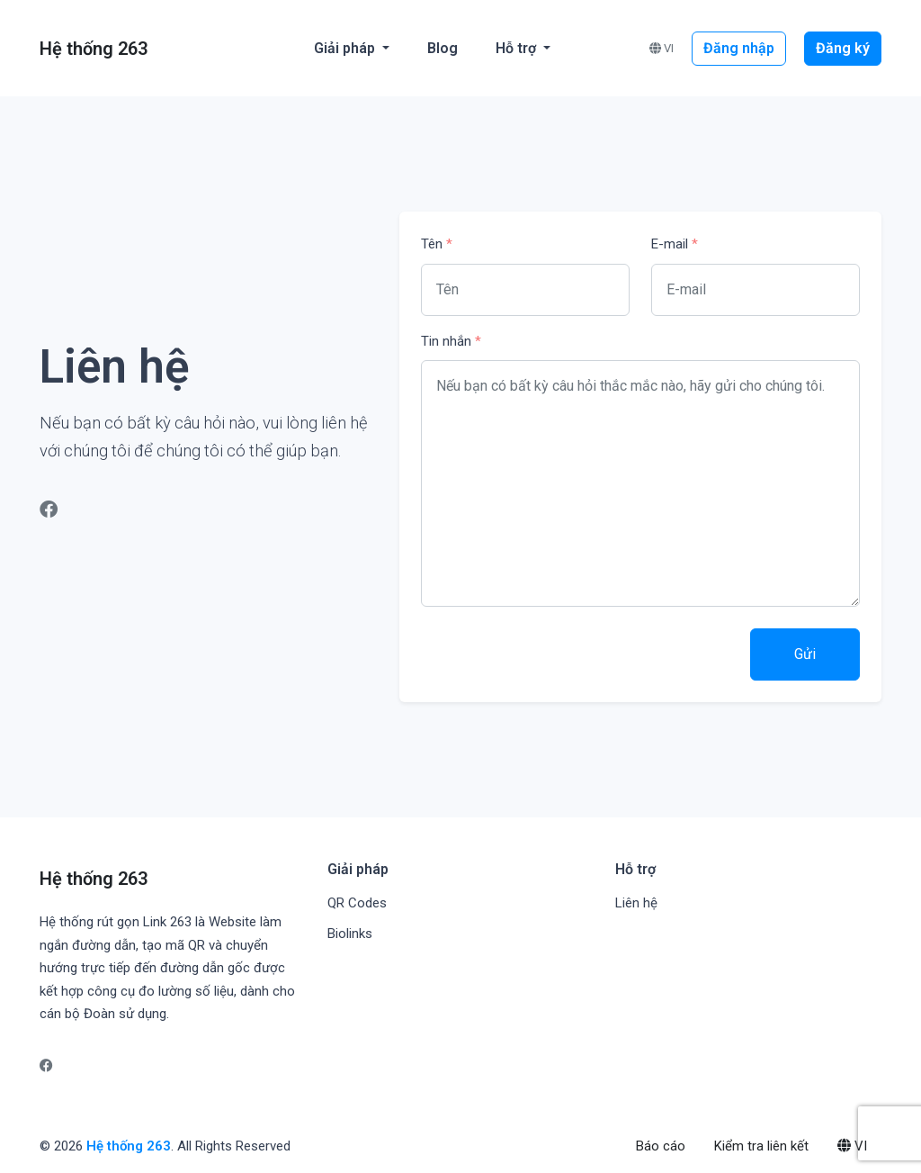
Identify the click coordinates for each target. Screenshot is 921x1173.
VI (661, 48)
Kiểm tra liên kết (761, 1146)
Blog (442, 48)
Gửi (805, 654)
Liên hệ (636, 903)
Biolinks (349, 933)
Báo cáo (660, 1146)
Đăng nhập (738, 48)
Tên (436, 244)
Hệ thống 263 (128, 1146)
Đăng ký (843, 48)
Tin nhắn (451, 341)
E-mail (674, 244)
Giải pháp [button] (346, 48)
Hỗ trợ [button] (518, 48)
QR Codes (357, 903)
